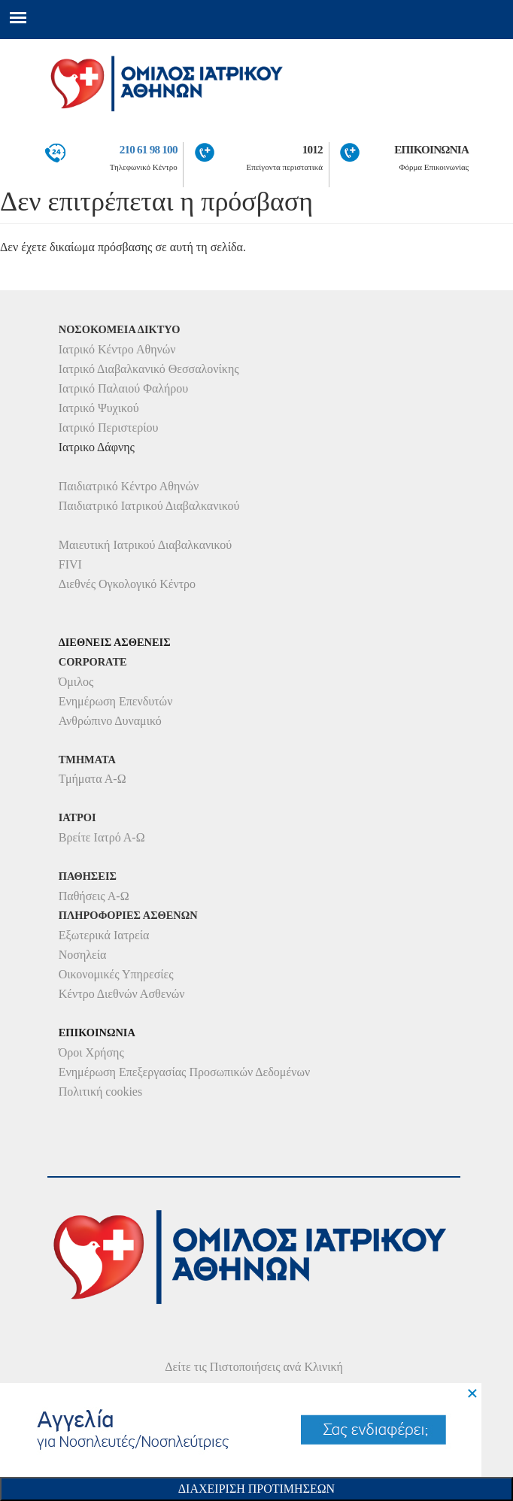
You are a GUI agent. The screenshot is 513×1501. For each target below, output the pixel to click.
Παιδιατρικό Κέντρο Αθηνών (129, 486)
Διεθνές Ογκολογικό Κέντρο (127, 584)
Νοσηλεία (83, 954)
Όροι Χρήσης (91, 1052)
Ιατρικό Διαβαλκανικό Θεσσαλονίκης (149, 368)
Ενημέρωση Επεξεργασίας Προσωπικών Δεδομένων (184, 1072)
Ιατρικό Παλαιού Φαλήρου (123, 388)
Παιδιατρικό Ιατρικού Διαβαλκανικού (149, 505)
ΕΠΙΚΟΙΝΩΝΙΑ (431, 150)
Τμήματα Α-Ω (92, 778)
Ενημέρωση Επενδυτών (116, 701)
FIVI (70, 564)
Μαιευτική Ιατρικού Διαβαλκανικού (145, 544)
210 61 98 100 (149, 150)
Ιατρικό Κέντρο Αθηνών (117, 349)
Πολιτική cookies (100, 1091)
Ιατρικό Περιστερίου (109, 427)
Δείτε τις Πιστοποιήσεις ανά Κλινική (254, 1366)
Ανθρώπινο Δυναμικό (110, 720)
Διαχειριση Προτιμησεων (256, 1488)
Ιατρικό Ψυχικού (99, 408)
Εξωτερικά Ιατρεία (104, 935)
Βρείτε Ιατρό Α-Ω (102, 837)
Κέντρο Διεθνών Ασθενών (122, 993)
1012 (312, 150)
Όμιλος (76, 681)
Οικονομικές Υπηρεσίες (116, 974)
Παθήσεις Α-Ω (94, 896)
